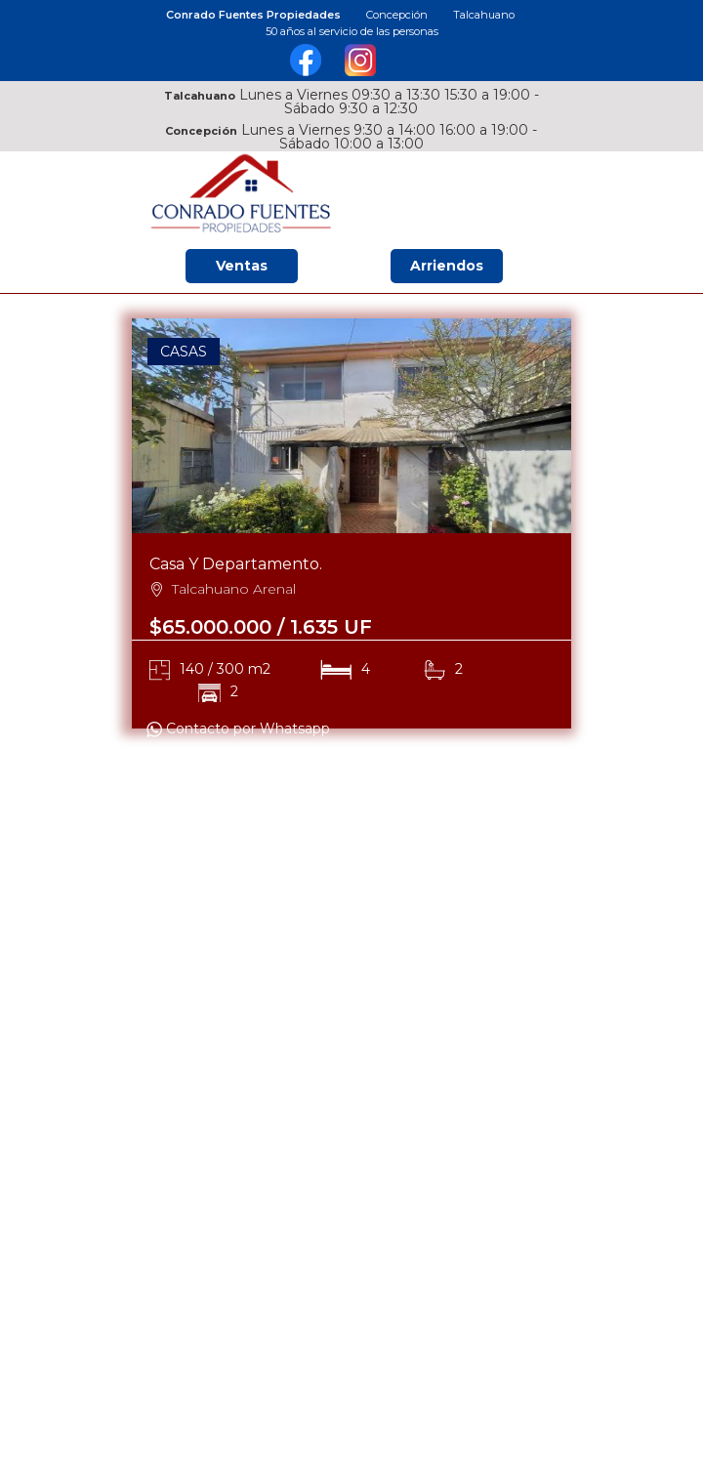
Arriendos (446, 265)
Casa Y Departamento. (235, 564)
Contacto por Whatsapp (238, 728)
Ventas (242, 265)
